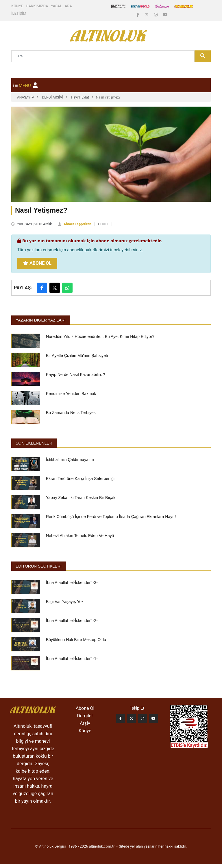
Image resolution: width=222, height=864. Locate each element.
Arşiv (85, 723)
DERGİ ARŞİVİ (52, 97)
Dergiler (85, 716)
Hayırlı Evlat (80, 97)
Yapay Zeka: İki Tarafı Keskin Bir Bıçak (80, 497)
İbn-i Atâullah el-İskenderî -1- (72, 658)
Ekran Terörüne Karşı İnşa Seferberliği (80, 478)
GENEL (103, 224)
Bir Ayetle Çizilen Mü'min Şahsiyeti (77, 355)
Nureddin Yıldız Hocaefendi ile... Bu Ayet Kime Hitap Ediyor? (100, 336)
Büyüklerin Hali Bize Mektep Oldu (76, 639)
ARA (68, 6)
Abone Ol (37, 263)
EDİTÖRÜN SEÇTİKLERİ (39, 566)
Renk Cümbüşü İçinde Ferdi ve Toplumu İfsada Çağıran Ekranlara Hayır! (111, 516)
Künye (85, 730)
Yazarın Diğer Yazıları (41, 320)
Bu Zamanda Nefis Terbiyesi (71, 412)
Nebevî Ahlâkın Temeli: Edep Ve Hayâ (80, 535)
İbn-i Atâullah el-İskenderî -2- (72, 620)
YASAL (56, 6)
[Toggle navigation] (22, 85)
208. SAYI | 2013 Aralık (34, 224)
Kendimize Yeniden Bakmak (71, 393)
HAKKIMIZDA (37, 6)
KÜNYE (17, 6)
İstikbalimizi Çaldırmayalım (70, 459)
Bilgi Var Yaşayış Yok (65, 601)
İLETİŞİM (18, 13)
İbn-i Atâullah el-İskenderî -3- (72, 582)
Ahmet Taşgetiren (77, 224)
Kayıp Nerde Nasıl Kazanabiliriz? (75, 374)
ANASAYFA (25, 97)
